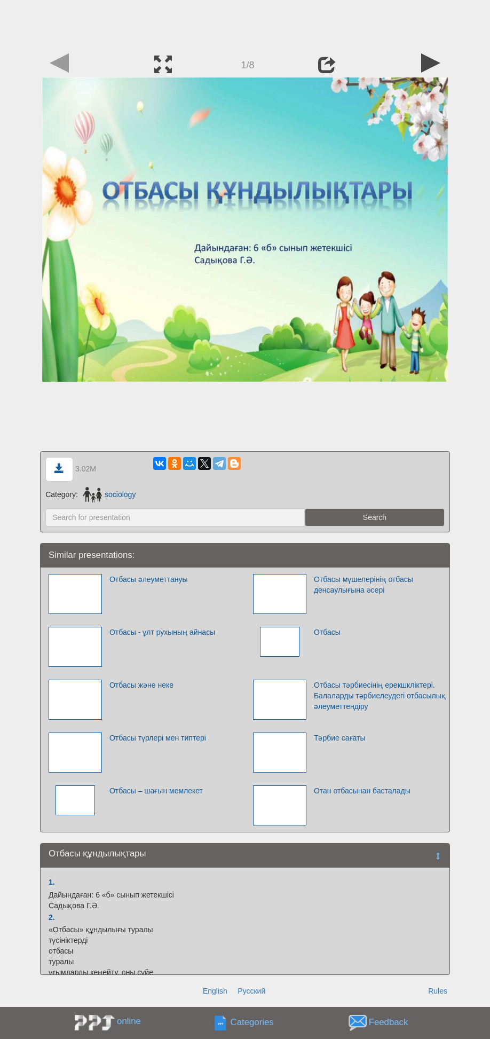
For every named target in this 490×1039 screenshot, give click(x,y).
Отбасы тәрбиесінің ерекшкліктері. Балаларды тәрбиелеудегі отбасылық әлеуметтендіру (380, 696)
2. (52, 917)
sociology (109, 494)
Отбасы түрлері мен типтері (157, 738)
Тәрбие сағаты (340, 738)
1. (52, 882)
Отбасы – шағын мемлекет (156, 790)
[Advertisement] (245, 24)
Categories (252, 1023)
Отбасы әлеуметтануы (148, 579)
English (215, 991)
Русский (251, 991)
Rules (437, 991)
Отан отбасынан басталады (362, 790)
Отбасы (327, 632)
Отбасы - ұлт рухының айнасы (162, 632)
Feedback (388, 1023)
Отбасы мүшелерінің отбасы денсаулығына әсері (363, 584)
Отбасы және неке (141, 685)
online (129, 1021)
